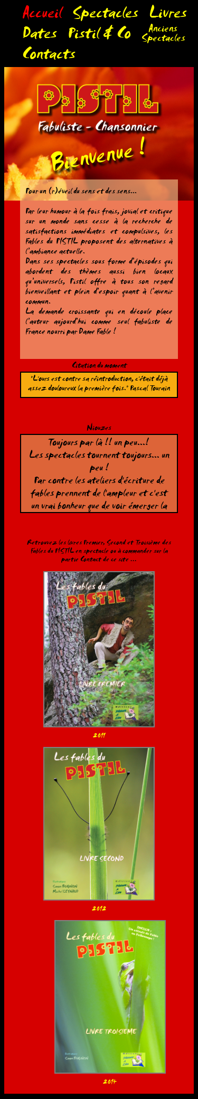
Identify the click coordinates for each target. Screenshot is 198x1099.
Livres (168, 15)
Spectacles (105, 15)
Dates (39, 36)
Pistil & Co (99, 36)
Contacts (49, 56)
